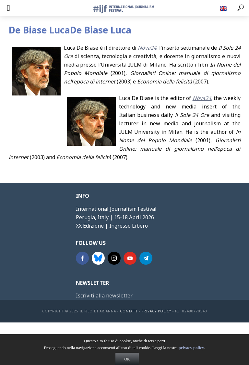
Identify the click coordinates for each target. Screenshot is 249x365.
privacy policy (191, 354)
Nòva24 (147, 47)
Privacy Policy (156, 311)
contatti (128, 311)
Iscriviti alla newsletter (104, 295)
